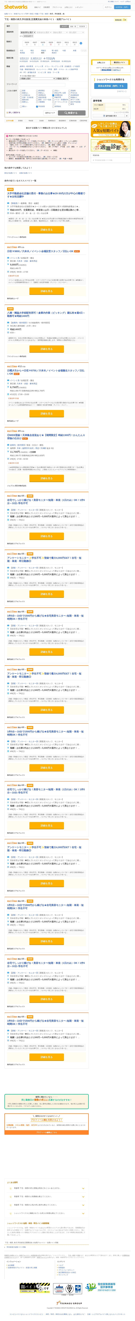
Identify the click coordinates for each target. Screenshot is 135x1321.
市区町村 (82, 26)
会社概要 (11, 1265)
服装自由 (25, 100)
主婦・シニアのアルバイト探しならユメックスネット (106, 1314)
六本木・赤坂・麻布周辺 (27, 261)
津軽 (78, 1255)
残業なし (25, 102)
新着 (23, 91)
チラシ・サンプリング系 (54, 66)
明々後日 (55, 50)
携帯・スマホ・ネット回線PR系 (66, 69)
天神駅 (43, 448)
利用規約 (61, 1268)
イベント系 (39, 66)
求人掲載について (113, 1)
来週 (74, 50)
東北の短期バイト (10, 173)
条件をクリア (50, 113)
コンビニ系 (42, 72)
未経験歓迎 (75, 95)
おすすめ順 (9, 120)
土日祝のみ (26, 95)
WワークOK (75, 100)
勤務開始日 (52, 120)
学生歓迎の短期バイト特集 (16, 1247)
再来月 (54, 53)
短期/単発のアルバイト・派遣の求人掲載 (22, 1268)
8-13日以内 (24, 61)
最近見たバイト (119, 62)
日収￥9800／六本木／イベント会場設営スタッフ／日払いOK (40, 251)
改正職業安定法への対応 (67, 1272)
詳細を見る (47, 229)
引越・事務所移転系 (27, 69)
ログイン (108, 7)
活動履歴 (46, 7)
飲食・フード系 (53, 72)
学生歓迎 (41, 106)
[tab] (101, 62)
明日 (32, 50)
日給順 (41, 120)
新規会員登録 (106, 70)
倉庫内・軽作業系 (26, 66)
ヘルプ (60, 1265)
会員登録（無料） (122, 7)
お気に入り (69, 7)
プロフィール (57, 7)
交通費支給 (59, 95)
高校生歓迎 (42, 97)
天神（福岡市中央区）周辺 (28, 448)
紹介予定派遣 (75, 102)
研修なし (41, 93)
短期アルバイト (42, 1257)
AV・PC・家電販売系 (28, 72)
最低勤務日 (62, 120)
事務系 (15, 203)
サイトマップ (63, 1275)
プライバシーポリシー (66, 1270)
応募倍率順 (83, 120)
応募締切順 (73, 120)
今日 (21, 50)
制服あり (74, 97)
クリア (84, 50)
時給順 (31, 120)
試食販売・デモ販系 (72, 66)
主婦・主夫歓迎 (27, 97)
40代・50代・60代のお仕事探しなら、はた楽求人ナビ (65, 1314)
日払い (57, 91)
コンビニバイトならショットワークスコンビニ (26, 1314)
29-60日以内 (55, 61)
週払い (24, 106)
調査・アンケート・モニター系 (25, 510)
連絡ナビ (37, 7)
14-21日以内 (34, 61)
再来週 (22, 53)
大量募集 (41, 102)
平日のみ (74, 93)
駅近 (72, 104)
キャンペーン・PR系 (44, 69)
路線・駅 (73, 26)
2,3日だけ (36, 58)
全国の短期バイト (25, 173)
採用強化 (58, 106)
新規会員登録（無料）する (111, 86)
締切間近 (41, 91)
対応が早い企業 (60, 93)
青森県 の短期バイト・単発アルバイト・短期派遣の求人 (22, 1255)
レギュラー (79, 7)
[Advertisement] (46, 1083)
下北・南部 (71, 1255)
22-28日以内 (44, 61)
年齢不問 (58, 97)
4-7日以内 (49, 58)
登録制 (73, 91)
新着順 (20, 120)
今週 (64, 50)
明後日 (43, 50)
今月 (32, 53)
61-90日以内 (66, 61)
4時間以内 (42, 95)
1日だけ (24, 58)
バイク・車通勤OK (61, 100)
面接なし (25, 93)
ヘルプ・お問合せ (125, 1)
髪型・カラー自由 (44, 100)
